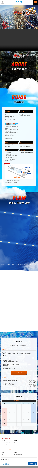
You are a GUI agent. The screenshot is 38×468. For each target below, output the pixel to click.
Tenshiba (16, 442)
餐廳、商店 (3, 454)
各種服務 (15, 452)
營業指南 (3, 452)
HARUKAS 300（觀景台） (18, 454)
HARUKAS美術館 (5, 444)
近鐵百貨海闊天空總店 (6, 442)
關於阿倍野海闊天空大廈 (5, 459)
